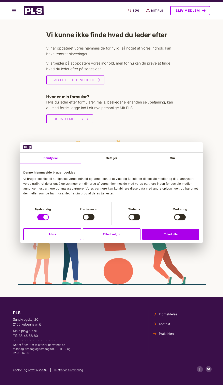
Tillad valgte (111, 234)
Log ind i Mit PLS (67, 119)
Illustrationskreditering (68, 370)
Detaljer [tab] (111, 158)
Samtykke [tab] (51, 158)
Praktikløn (166, 334)
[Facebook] (200, 369)
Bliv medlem (188, 11)
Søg (133, 10)
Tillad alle (171, 234)
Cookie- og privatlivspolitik (30, 370)
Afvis (52, 234)
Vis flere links (14, 11)
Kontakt (164, 324)
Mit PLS (154, 10)
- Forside (34, 10)
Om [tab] (172, 158)
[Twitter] (209, 369)
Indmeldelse (168, 314)
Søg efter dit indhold (72, 80)
